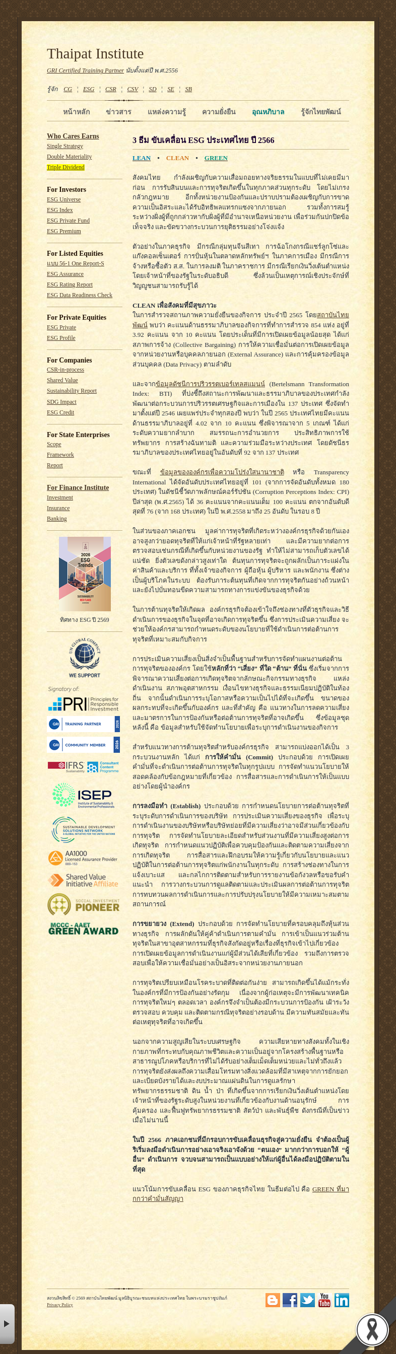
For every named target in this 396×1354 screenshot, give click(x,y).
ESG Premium (64, 231)
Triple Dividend (66, 167)
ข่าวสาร (118, 112)
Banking (57, 519)
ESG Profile (61, 338)
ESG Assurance (65, 274)
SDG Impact (62, 402)
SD (153, 89)
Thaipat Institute (95, 53)
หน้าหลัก (76, 112)
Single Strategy (65, 146)
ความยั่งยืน (219, 112)
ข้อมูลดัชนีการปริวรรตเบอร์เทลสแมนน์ (210, 384)
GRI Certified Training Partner (85, 70)
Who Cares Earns (73, 136)
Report (55, 465)
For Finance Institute (78, 487)
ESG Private (61, 327)
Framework (60, 455)
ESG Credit (60, 412)
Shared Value (62, 380)
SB (188, 89)
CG (67, 89)
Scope (54, 444)
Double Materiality (69, 157)
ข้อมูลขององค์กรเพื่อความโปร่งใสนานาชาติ (222, 472)
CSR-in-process (65, 370)
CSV (132, 89)
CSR (110, 89)
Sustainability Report (72, 391)
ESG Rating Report (70, 284)
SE (170, 89)
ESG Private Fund (68, 221)
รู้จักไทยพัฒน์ (321, 112)
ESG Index (60, 210)
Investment (60, 497)
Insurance (58, 508)
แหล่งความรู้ (167, 112)
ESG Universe (64, 199)
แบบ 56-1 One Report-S (75, 263)
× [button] (7, 1324)
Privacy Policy (60, 1304)
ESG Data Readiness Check (79, 295)
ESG (88, 89)
